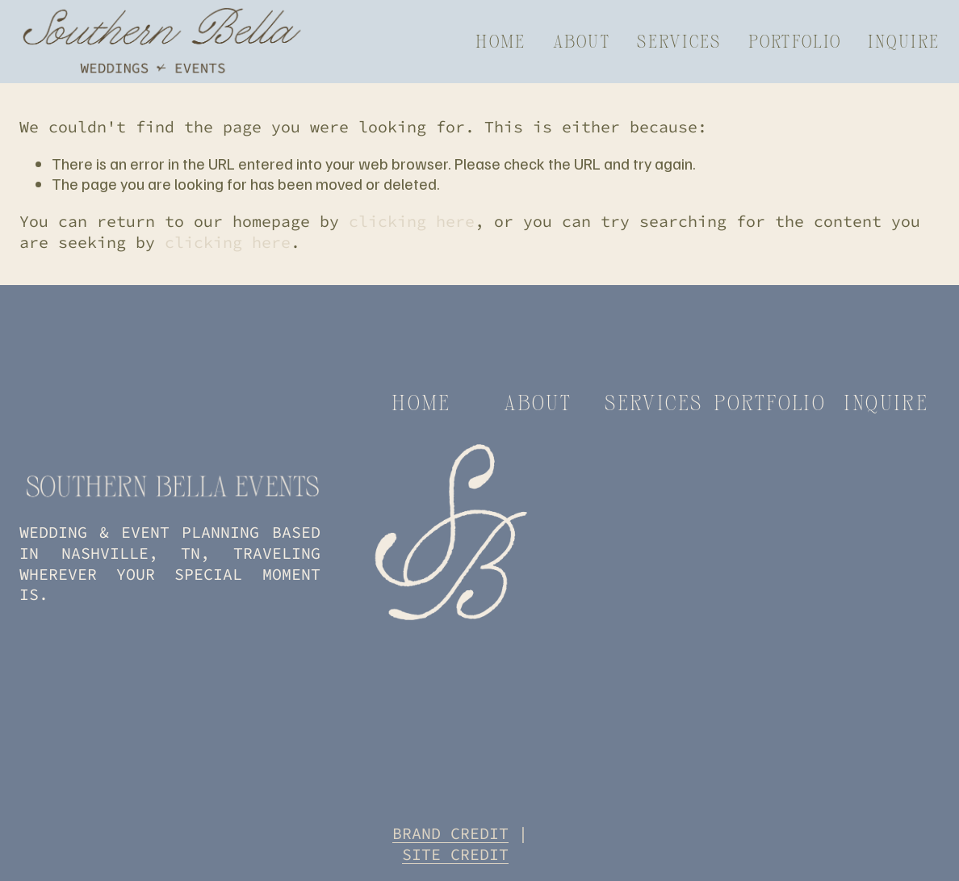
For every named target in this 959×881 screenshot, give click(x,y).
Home (500, 40)
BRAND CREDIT (450, 833)
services (653, 402)
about (538, 402)
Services (679, 40)
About (581, 40)
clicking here (412, 221)
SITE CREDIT (455, 854)
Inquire (904, 40)
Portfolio (794, 40)
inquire (886, 402)
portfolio (770, 402)
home (421, 402)
